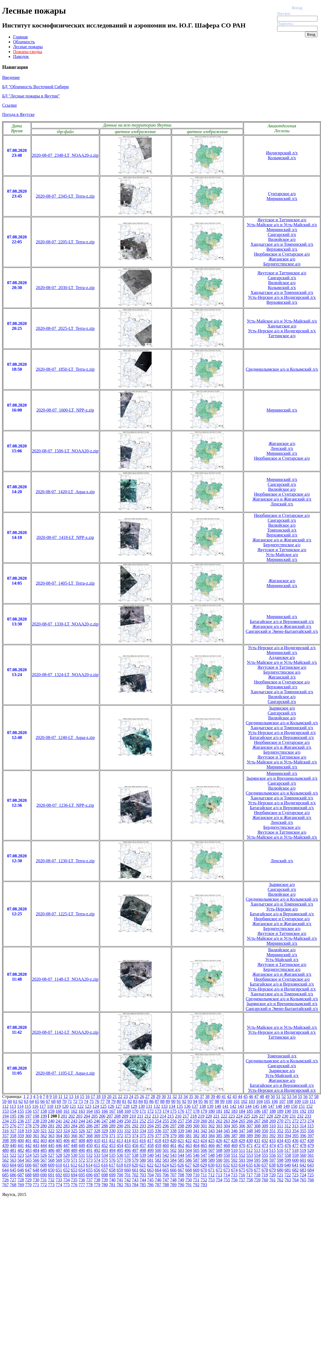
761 (272, 1179)
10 (55, 1096)
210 (132, 1116)
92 (184, 1101)
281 (51, 1126)
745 (150, 1179)
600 (295, 1160)
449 (81, 1145)
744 (143, 1179)
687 (20, 1175)
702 (135, 1175)
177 (188, 1111)
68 (53, 1101)
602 (310, 1160)
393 (280, 1135)
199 (43, 1116)
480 (5, 1150)
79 (113, 1101)
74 (86, 1101)
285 (81, 1126)
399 (13, 1140)
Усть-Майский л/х (281, 959)
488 (66, 1150)
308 (257, 1126)
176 (181, 1111)
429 (241, 1140)
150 (294, 1106)
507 (211, 1150)
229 (277, 1116)
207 (110, 1116)
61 (15, 1101)
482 (20, 1150)
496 (127, 1150)
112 (5, 1106)
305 (234, 1126)
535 (112, 1155)
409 (89, 1140)
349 (257, 1130)
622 (150, 1165)
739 (104, 1179)
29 (158, 1096)
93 (189, 1101)
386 (226, 1135)
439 (5, 1145)
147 (271, 1106)
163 (81, 1111)
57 (311, 1096)
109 (297, 1101)
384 (211, 1135)
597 (272, 1160)
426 (219, 1140)
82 (130, 1101)
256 (173, 1121)
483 (28, 1150)
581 (150, 1160)
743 (135, 1179)
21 (115, 1096)
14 (76, 1096)
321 (43, 1130)
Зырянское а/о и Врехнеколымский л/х (281, 778)
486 (51, 1150)
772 (43, 1184)
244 (81, 1121)
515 (272, 1150)
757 (242, 1179)
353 (287, 1130)
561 (310, 1155)
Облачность (24, 41)
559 (295, 1155)
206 (102, 1116)
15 (82, 1096)
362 (43, 1135)
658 (112, 1170)
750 (188, 1179)
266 (249, 1121)
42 (229, 1096)
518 (295, 1150)
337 (165, 1130)
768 (13, 1184)
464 (196, 1145)
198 (36, 1116)
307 (249, 1126)
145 (256, 1106)
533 (97, 1155)
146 (263, 1106)
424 (203, 1140)
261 (211, 1121)
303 (219, 1126)
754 (219, 1179)
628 (196, 1165)
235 (13, 1121)
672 (219, 1170)
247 (104, 1121)
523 (20, 1155)
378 (165, 1135)
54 (294, 1096)
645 (13, 1170)
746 (158, 1179)
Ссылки (9, 105)
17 (93, 1096)
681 (287, 1170)
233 (308, 1116)
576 (112, 1160)
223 (231, 1116)
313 (295, 1126)
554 (257, 1155)
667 (181, 1170)
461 (173, 1145)
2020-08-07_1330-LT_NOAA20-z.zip (65, 624)
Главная (20, 37)
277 (20, 1126)
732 (51, 1179)
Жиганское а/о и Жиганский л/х (281, 499)
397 (310, 1135)
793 (204, 1184)
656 (97, 1170)
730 (36, 1179)
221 (216, 1116)
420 (173, 1140)
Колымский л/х (282, 157)
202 (71, 1116)
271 (287, 1121)
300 (196, 1126)
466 (211, 1145)
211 (140, 1116)
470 (242, 1145)
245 (89, 1121)
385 (219, 1135)
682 (295, 1170)
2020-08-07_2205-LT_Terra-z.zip (65, 242)
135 (179, 1106)
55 (300, 1096)
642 (302, 1165)
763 (287, 1179)
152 (309, 1106)
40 (218, 1096)
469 (234, 1145)
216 (178, 1116)
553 (249, 1155)
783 (127, 1184)
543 (173, 1155)
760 (265, 1179)
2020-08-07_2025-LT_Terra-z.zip (65, 328)
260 (204, 1121)
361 (36, 1135)
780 (104, 1184)
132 (156, 1106)
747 (165, 1179)
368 (89, 1135)
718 (257, 1175)
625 (173, 1165)
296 (165, 1126)
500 (158, 1150)
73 (80, 1101)
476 (287, 1145)
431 (257, 1140)
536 (120, 1155)
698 (104, 1175)
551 (234, 1155)
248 (112, 1121)
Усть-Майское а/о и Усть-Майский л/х (282, 224)
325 (74, 1130)
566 (36, 1160)
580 (143, 1160)
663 (150, 1170)
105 (267, 1101)
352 (280, 1130)
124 (95, 1106)
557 (280, 1155)
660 (127, 1170)
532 (89, 1155)
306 (242, 1126)
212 (147, 1116)
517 (287, 1150)
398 (5, 1140)
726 (5, 1179)
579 (135, 1160)
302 (211, 1126)
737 (89, 1179)
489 (74, 1150)
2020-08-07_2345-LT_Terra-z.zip (65, 196)
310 (272, 1126)
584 (173, 1160)
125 (103, 1106)
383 (204, 1135)
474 (272, 1145)
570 (66, 1160)
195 (13, 1116)
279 (36, 1126)
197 (28, 1116)
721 (280, 1175)
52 (283, 1096)
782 (120, 1184)
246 (97, 1121)
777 (81, 1184)
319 (28, 1130)
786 (150, 1184)
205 (94, 1116)
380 (181, 1135)
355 (303, 1130)
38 (207, 1096)
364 (59, 1135)
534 (104, 1155)
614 (89, 1165)
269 (272, 1121)
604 (13, 1165)
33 (180, 1096)
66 (42, 1101)
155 (20, 1111)
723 (295, 1175)
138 (202, 1106)
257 (181, 1121)
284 (74, 1126)
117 (43, 1106)
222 (224, 1116)
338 (173, 1130)
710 (196, 1175)
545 (188, 1155)
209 (125, 1116)
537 (127, 1155)
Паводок (21, 56)
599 (287, 1160)
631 (219, 1165)
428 (234, 1140)
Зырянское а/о (282, 708)
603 (5, 1165)
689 (36, 1175)
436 (295, 1140)
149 (286, 1106)
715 (234, 1175)
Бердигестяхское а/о (281, 264)
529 (66, 1155)
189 (280, 1111)
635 (249, 1165)
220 (208, 1116)
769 (20, 1184)
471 (249, 1145)
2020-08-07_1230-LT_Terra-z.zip (65, 860)
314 (302, 1126)
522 (13, 1155)
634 (241, 1165)
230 (285, 1116)
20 (109, 1096)
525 (36, 1155)
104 (259, 1101)
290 (120, 1126)
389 (249, 1135)
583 (165, 1160)
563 (13, 1160)
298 (181, 1126)
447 (66, 1145)
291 (127, 1126)
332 (127, 1130)
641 (295, 1165)
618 (119, 1165)
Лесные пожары (28, 46)
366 (74, 1135)
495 (120, 1150)
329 (104, 1130)
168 (120, 1111)
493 (104, 1150)
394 (287, 1135)
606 (28, 1165)
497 (135, 1150)
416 (142, 1140)
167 (112, 1111)
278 (28, 1126)
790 (181, 1184)
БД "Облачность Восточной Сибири (35, 86)
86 (151, 1101)
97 (211, 1101)
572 (81, 1160)
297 (173, 1126)
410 (97, 1140)
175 (173, 1111)
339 (181, 1130)
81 (124, 1101)
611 (66, 1165)
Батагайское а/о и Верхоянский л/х (282, 621)
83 (135, 1101)
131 (149, 1106)
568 (51, 1160)
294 (150, 1126)
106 (274, 1101)
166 (104, 1111)
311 (280, 1126)
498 (143, 1150)
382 (196, 1135)
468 (226, 1145)
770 (28, 1184)
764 (295, 1179)
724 (302, 1175)
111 (312, 1101)
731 (43, 1179)
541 (158, 1155)
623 (158, 1165)
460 (165, 1145)
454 (120, 1145)
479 (310, 1145)
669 (196, 1170)
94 (195, 1101)
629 (203, 1165)
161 (66, 1111)
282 (59, 1126)
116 (35, 1106)
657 (104, 1170)
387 (234, 1135)
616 (104, 1165)
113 (13, 1106)
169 (127, 1111)
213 (155, 1116)
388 (242, 1135)
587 (196, 1160)
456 (135, 1145)
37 (202, 1096)
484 (36, 1150)
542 (165, 1155)
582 (158, 1160)
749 (181, 1179)
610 (59, 1165)
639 (280, 1165)
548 (211, 1155)
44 (240, 1096)
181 (219, 1111)
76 (97, 1101)
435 (287, 1140)
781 (112, 1184)
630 (211, 1165)
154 (13, 1111)
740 (112, 1179)
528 (59, 1155)
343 (211, 1130)
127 (118, 1106)
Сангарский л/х (282, 234)
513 (257, 1150)
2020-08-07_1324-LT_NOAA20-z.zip (65, 674)
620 (135, 1165)
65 (37, 1101)
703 (143, 1175)
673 (226, 1170)
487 (59, 1150)
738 (97, 1179)
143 (240, 1106)
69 (59, 1101)
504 (188, 1150)
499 (150, 1150)
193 (310, 1111)
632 (226, 1165)
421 (180, 1140)
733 (59, 1179)
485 (43, 1150)
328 (97, 1130)
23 (125, 1096)
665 (165, 1170)
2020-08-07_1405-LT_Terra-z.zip (65, 583)
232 (300, 1116)
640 (287, 1165)
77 (102, 1101)
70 (64, 1101)
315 (310, 1126)
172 (150, 1111)
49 (267, 1096)
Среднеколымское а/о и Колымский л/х (282, 369)
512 (249, 1150)
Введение (11, 77)
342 (204, 1130)
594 (249, 1160)
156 (28, 1111)
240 (51, 1121)
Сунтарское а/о (282, 193)
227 (262, 1116)
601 (303, 1160)
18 (98, 1096)
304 (226, 1126)
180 (211, 1111)
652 (66, 1170)
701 (127, 1175)
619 (127, 1165)
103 (252, 1101)
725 (310, 1175)
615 (96, 1165)
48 (262, 1096)
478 (303, 1145)
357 (5, 1135)
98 (217, 1101)
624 (165, 1165)
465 (204, 1145)
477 (295, 1145)
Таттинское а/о (281, 335)
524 (28, 1155)
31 (169, 1096)
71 (70, 1101)
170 (135, 1111)
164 (89, 1111)
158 (43, 1111)
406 (66, 1140)
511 (242, 1150)
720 (272, 1175)
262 (219, 1121)
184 (242, 1111)
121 (72, 1106)
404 (51, 1140)
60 (10, 1101)
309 (265, 1126)
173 (158, 1111)
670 (204, 1170)
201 (64, 1116)
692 (59, 1175)
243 (74, 1121)
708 (181, 1175)
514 (264, 1150)
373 (127, 1135)
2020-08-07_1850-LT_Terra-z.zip (65, 369)
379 (173, 1135)
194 (5, 1116)
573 (89, 1160)
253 (150, 1121)
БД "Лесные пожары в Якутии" (31, 96)
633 (234, 1165)
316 (5, 1130)
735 (74, 1179)
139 (210, 1106)
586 (188, 1160)
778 (89, 1184)
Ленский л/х (282, 448)
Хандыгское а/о (282, 326)
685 (5, 1175)
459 (158, 1145)
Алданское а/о (282, 657)
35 (191, 1096)
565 (28, 1160)
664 (158, 1170)
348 (249, 1130)
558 (287, 1155)
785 (143, 1184)
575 (104, 1160)
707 (173, 1175)
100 (229, 1101)
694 (74, 1175)
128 (126, 1106)
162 (74, 1111)
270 (280, 1121)
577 (120, 1160)
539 (143, 1155)
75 (91, 1101)
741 (120, 1179)
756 (234, 1179)
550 (226, 1155)
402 (36, 1140)
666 (173, 1170)
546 (196, 1155)
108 (290, 1101)
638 (272, 1165)
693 (66, 1175)
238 (36, 1121)
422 (188, 1140)
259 (196, 1121)
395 (295, 1135)
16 (87, 1096)
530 (74, 1155)
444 (43, 1145)
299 (188, 1126)
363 (51, 1135)
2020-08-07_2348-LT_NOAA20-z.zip (65, 155)
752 (204, 1179)
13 (71, 1096)
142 (233, 1106)
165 (97, 1111)
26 (142, 1096)
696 (89, 1175)
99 (222, 1101)
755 (226, 1179)
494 (112, 1150)
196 (20, 1116)
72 (75, 1101)
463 (188, 1145)
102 (244, 1101)
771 (36, 1184)
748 (173, 1179)
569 (59, 1160)
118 (50, 1106)
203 (79, 1116)
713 (219, 1175)
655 (89, 1170)
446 (59, 1145)
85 (146, 1101)
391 (265, 1135)
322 (51, 1130)
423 (196, 1140)
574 (97, 1160)
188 (272, 1111)
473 (265, 1145)
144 (248, 1106)
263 (226, 1121)
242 (66, 1121)
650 (51, 1170)
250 (127, 1121)
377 (158, 1135)
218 (193, 1116)
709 (188, 1175)
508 (219, 1150)
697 (97, 1175)
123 (88, 1106)
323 (59, 1130)
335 (150, 1130)
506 (204, 1150)
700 (120, 1175)
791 (188, 1184)
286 (89, 1126)
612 (74, 1165)
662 (143, 1170)
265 (242, 1121)
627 (188, 1165)
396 (303, 1135)
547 (204, 1155)
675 (242, 1170)
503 (181, 1150)
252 (143, 1121)
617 (112, 1165)
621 (142, 1165)
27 (147, 1096)
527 (51, 1155)
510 (234, 1150)
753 (211, 1179)
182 (226, 1111)
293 (143, 1126)
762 (280, 1179)
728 (20, 1179)
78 (108, 1101)
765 (303, 1179)
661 (135, 1170)
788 (165, 1184)
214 (163, 1116)
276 (13, 1126)
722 (287, 1175)
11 (60, 1096)
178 (196, 1111)
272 (295, 1121)
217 (186, 1116)
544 (181, 1155)
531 (81, 1155)
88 (162, 1101)
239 (43, 1121)
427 (226, 1140)
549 (219, 1155)
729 (28, 1179)
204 (87, 1116)
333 (135, 1130)
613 (81, 1165)
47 (256, 1096)
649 (43, 1170)
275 (5, 1126)
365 (66, 1135)
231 (292, 1116)
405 (59, 1140)
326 (81, 1130)
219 (201, 1116)
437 (302, 1140)
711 (204, 1175)
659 (120, 1170)
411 (104, 1140)
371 (112, 1135)
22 (120, 1096)
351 (272, 1130)
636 (257, 1165)
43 (234, 1096)
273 (303, 1121)
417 (150, 1140)
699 (112, 1175)
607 (36, 1165)
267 (257, 1121)
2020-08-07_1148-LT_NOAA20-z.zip (65, 979)
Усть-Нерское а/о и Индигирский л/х (282, 297)
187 (265, 1111)
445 (51, 1145)
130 (141, 1106)
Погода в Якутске (18, 114)
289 (112, 1126)
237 (28, 1121)
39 (213, 1096)
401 (28, 1140)
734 (66, 1179)
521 (5, 1155)
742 (127, 1179)
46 (251, 1096)
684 (310, 1170)
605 (20, 1165)
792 (196, 1184)
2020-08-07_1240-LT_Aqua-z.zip (65, 737)
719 (264, 1175)
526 (43, 1155)
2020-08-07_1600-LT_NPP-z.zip (65, 410)
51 (278, 1096)
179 (204, 1111)
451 (97, 1145)
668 (188, 1170)
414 (127, 1140)
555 (265, 1155)
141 (225, 1106)
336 (158, 1130)
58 (316, 1096)
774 (59, 1184)
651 (59, 1170)
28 (153, 1096)
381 (188, 1135)
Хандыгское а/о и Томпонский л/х (281, 244)
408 (81, 1140)
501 (165, 1150)
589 (211, 1160)
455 (127, 1145)
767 (5, 1184)
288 (104, 1126)
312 (287, 1126)
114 (20, 1106)
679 (272, 1170)
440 (13, 1145)
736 (81, 1179)
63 (26, 1101)
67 (48, 1101)
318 (20, 1130)
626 (180, 1165)
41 (224, 1096)
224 (239, 1116)
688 (28, 1175)
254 (158, 1121)
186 (257, 1111)
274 (310, 1121)
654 (81, 1170)
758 (249, 1179)
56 (305, 1096)
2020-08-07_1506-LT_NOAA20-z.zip (65, 451)
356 (310, 1130)
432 (264, 1140)
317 (13, 1130)
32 (174, 1096)
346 (234, 1130)
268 (265, 1121)
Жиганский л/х (282, 677)
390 (257, 1135)
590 (219, 1160)
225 (247, 1116)
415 (135, 1140)
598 (280, 1160)
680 (280, 1170)
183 (234, 1111)
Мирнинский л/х (282, 198)
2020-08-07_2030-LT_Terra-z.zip (65, 287)
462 (181, 1145)
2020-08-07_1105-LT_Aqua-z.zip (65, 1073)
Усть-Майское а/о (282, 554)
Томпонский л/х (281, 530)
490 (81, 1150)
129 (134, 1106)
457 (143, 1145)
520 (310, 1150)
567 (43, 1160)
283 (66, 1126)
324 (66, 1130)
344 (219, 1130)
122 (80, 1106)
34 (185, 1096)
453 (112, 1145)
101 (236, 1101)
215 (170, 1116)
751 (196, 1179)
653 (74, 1170)
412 (112, 1140)
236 (20, 1121)
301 (204, 1126)
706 (165, 1175)
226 (254, 1116)
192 (303, 1111)
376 (150, 1135)
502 (173, 1150)
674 (234, 1170)
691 (51, 1175)
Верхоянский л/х (282, 249)
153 (5, 1111)
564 (20, 1160)
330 (112, 1130)
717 (249, 1175)
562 (5, 1160)
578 (127, 1160)
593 (242, 1160)
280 (43, 1126)
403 (43, 1140)
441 (20, 1145)
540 (150, 1155)
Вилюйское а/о (282, 239)
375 (143, 1135)
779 (97, 1184)
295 (158, 1126)
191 (295, 1111)
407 (74, 1140)
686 (13, 1175)
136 (187, 1106)
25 (136, 1096)
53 (289, 1096)
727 (13, 1179)
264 (234, 1121)
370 (104, 1135)
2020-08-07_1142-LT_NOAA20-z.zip (65, 1032)
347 (242, 1130)
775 (66, 1184)
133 (164, 1106)
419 (165, 1140)
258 (188, 1121)
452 (104, 1145)
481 (13, 1150)
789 (173, 1184)
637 (264, 1165)
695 (81, 1175)
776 (74, 1184)
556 (272, 1155)
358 (13, 1135)
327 (89, 1130)
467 (219, 1145)
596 (265, 1160)
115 (28, 1106)
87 (157, 1101)
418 (158, 1140)
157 (36, 1111)
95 (200, 1101)
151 (301, 1106)
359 (20, 1135)
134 (172, 1106)
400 (20, 1140)
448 (74, 1145)
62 (21, 1101)
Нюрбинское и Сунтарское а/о (282, 254)
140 (217, 1106)
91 (179, 1101)
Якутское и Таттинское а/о (282, 219)
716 (241, 1175)
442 (28, 1145)
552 (242, 1155)
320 (36, 1130)
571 (74, 1160)
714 (226, 1175)
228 (270, 1116)
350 (265, 1130)
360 (28, 1135)
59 (4, 1101)
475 (280, 1145)
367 (81, 1135)
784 (135, 1184)
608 (43, 1165)
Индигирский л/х (282, 153)
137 (195, 1106)
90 (173, 1101)
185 (249, 1111)
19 (104, 1096)
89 (168, 1101)
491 (89, 1150)
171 (143, 1111)
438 (310, 1140)
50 (273, 1096)
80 (119, 1101)
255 (165, 1121)
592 (234, 1160)
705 (158, 1175)
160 (59, 1111)
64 (31, 1101)
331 (120, 1130)
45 (245, 1096)
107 (282, 1101)
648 (36, 1170)
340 (188, 1130)
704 (150, 1175)
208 (117, 1116)
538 (135, 1155)
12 (65, 1096)
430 (249, 1140)
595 (257, 1160)
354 (295, 1130)
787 (158, 1184)
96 (206, 1101)
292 (135, 1126)
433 (272, 1140)
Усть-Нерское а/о (282, 909)
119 (57, 1106)
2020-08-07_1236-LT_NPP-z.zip (65, 805)
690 (43, 1175)
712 (211, 1175)
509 (226, 1150)
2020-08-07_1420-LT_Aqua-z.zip (65, 491)
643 (310, 1165)
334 (143, 1130)
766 (310, 1179)
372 (120, 1135)
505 (196, 1150)
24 (131, 1096)
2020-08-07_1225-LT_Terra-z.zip (65, 914)
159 (51, 1111)
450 (89, 1145)
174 (165, 1111)
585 (181, 1160)
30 (164, 1096)
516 (280, 1150)
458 (150, 1145)
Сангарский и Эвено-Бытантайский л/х (282, 631)
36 (196, 1096)
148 (278, 1106)
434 (280, 1140)
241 (59, 1121)
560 (303, 1155)
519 (302, 1150)
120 (65, 1106)
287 (97, 1126)
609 (51, 1165)
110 (305, 1101)
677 (257, 1170)
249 (120, 1121)
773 (51, 1184)
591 (226, 1160)
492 (97, 1150)
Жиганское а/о (281, 259)
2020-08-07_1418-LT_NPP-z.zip (65, 537)
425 (211, 1140)
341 (196, 1130)
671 (211, 1170)
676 (249, 1170)
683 (303, 1170)
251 (135, 1121)
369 (97, 1135)
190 (287, 1111)
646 (20, 1170)
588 (204, 1160)
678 (265, 1170)
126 (111, 1106)
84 (140, 1101)
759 (257, 1179)
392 (272, 1135)
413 (119, 1140)
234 (5, 1121)
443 (36, 1145)
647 (28, 1170)
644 (5, 1170)
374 (135, 1135)
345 (226, 1130)
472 (257, 1145)
